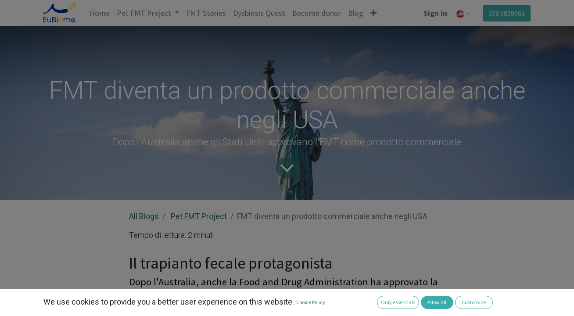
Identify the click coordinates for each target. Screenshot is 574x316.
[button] (373, 13)
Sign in (435, 13)
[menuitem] (99, 13)
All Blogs (144, 216)
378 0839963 (506, 13)
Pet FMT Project (199, 216)
